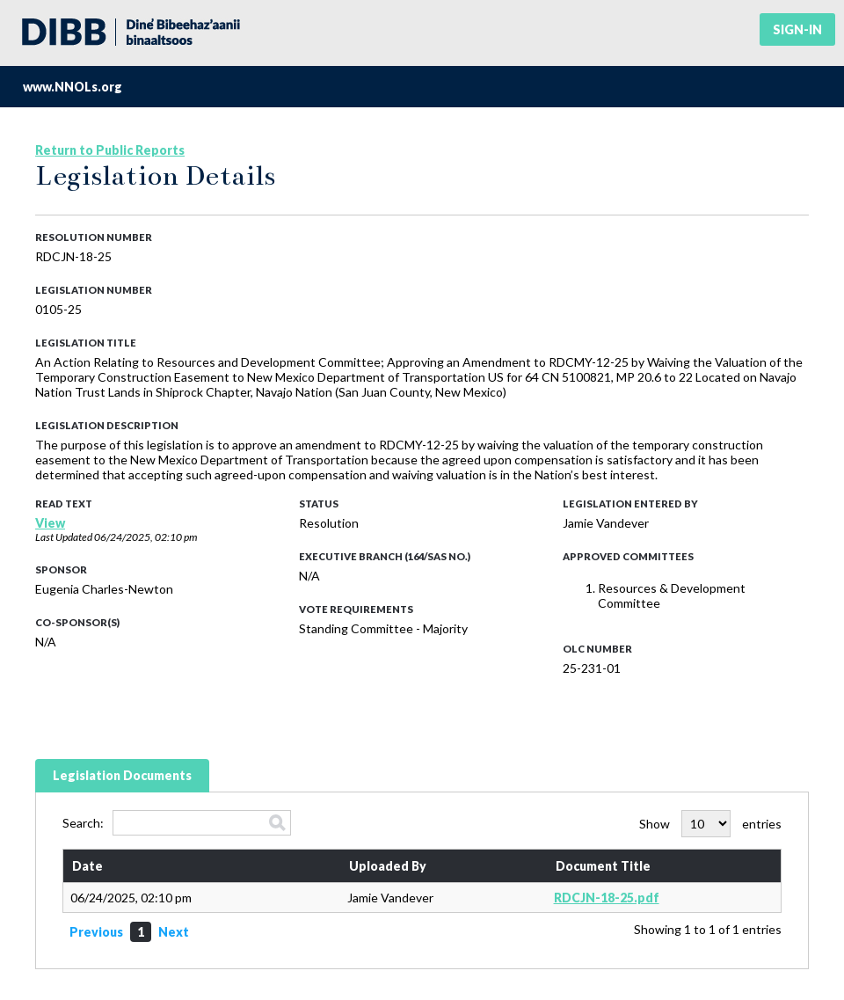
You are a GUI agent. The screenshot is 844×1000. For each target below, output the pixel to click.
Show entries (710, 823)
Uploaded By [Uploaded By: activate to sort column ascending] (387, 865)
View (50, 522)
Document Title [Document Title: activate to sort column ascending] (603, 865)
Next (173, 931)
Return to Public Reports (110, 149)
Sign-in (797, 29)
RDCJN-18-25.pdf (606, 897)
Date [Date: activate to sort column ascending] (87, 865)
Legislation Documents (122, 775)
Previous (96, 931)
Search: (176, 822)
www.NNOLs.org (72, 86)
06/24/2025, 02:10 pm (145, 537)
